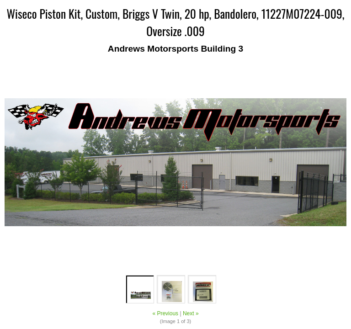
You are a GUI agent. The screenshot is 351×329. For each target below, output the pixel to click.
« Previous (165, 313)
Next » (191, 313)
